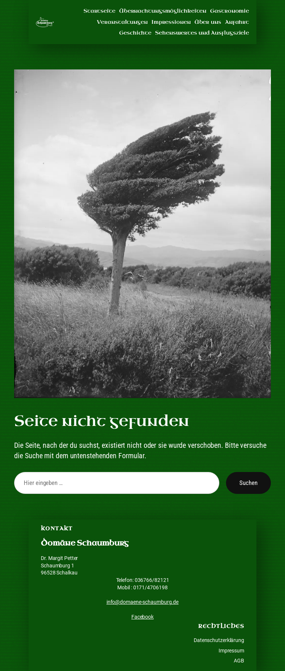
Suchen (248, 482)
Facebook (142, 617)
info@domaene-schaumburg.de (142, 602)
